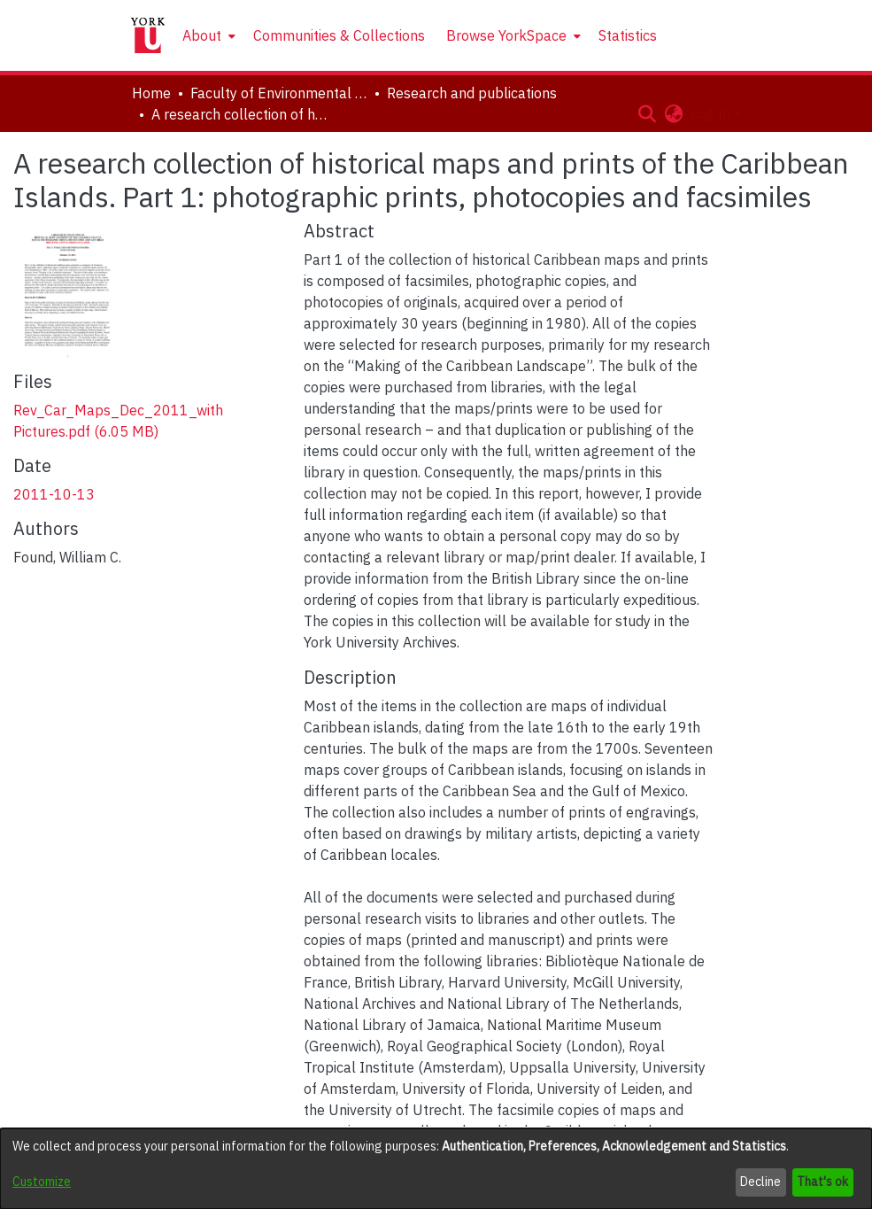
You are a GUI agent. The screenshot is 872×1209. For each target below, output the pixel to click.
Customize (41, 1182)
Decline (760, 1182)
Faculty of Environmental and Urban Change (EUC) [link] (278, 93)
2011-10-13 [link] (54, 494)
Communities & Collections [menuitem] (339, 35)
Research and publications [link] (472, 93)
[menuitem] (207, 35)
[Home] (148, 35)
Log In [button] (712, 113)
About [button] (201, 35)
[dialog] (436, 1168)
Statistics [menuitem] (627, 35)
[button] (648, 113)
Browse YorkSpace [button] (506, 35)
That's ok (822, 1182)
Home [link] (151, 93)
